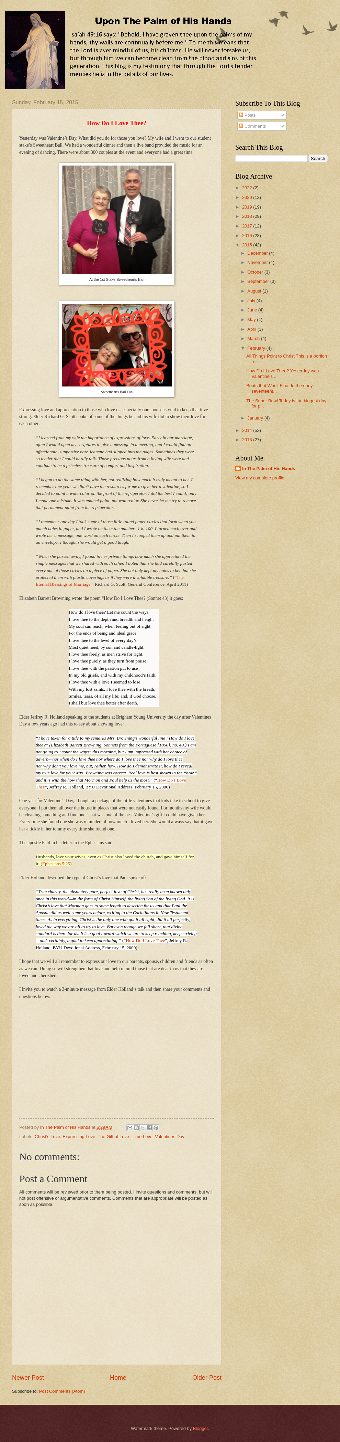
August (254, 291)
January (255, 418)
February (256, 348)
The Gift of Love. (114, 1136)
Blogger (200, 1428)
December (258, 253)
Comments (252, 126)
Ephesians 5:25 (56, 863)
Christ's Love (47, 1136)
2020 (247, 197)
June (252, 309)
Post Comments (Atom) (62, 1391)
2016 (247, 235)
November (258, 262)
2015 (247, 244)
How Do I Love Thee (145, 940)
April (252, 329)
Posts (247, 115)
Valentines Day (169, 1136)
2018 (247, 216)
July (251, 300)
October (255, 272)
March (254, 338)
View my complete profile (259, 477)
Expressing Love (79, 1136)
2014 (247, 430)
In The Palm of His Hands (268, 468)
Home (118, 1377)
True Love (143, 1136)
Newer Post (28, 1377)
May (252, 319)
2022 (247, 187)
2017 (247, 226)
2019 (247, 207)
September (258, 281)
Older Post (207, 1377)
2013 (247, 439)
